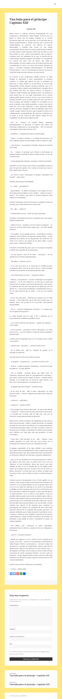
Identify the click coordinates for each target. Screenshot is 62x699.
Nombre (13, 629)
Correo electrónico (17, 636)
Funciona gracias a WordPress (18, 696)
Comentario (14, 605)
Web (11, 644)
